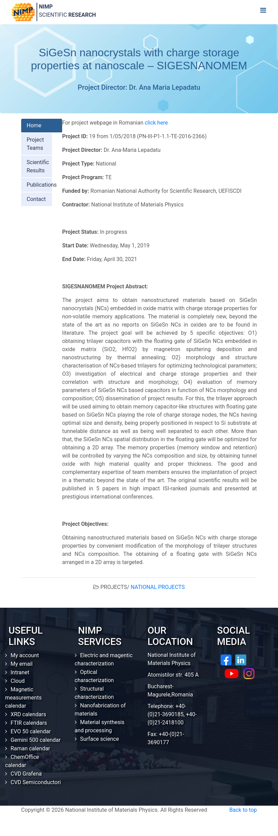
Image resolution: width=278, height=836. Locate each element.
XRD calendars (28, 714)
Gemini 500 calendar (35, 740)
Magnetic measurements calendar (23, 697)
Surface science (99, 739)
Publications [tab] (42, 185)
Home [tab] (34, 125)
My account (25, 655)
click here (156, 122)
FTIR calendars (29, 723)
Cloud (18, 681)
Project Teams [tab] (35, 143)
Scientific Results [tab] (38, 166)
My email (22, 664)
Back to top (243, 810)
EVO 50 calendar (31, 731)
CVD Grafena (26, 773)
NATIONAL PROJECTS (158, 587)
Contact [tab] (36, 199)
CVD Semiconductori (36, 782)
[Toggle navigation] (263, 12)
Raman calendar (30, 748)
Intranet (20, 672)
